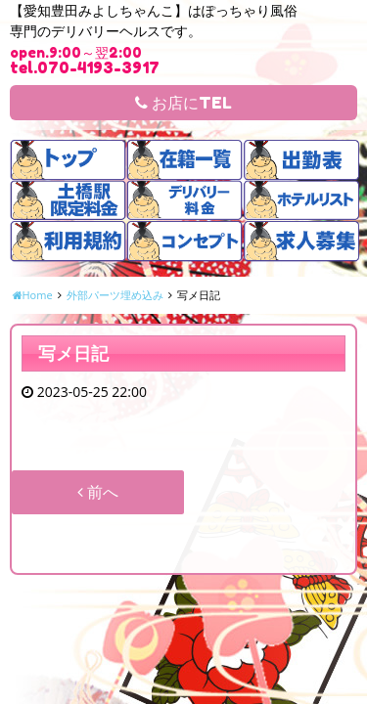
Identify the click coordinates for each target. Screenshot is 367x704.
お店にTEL (183, 102)
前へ (97, 492)
